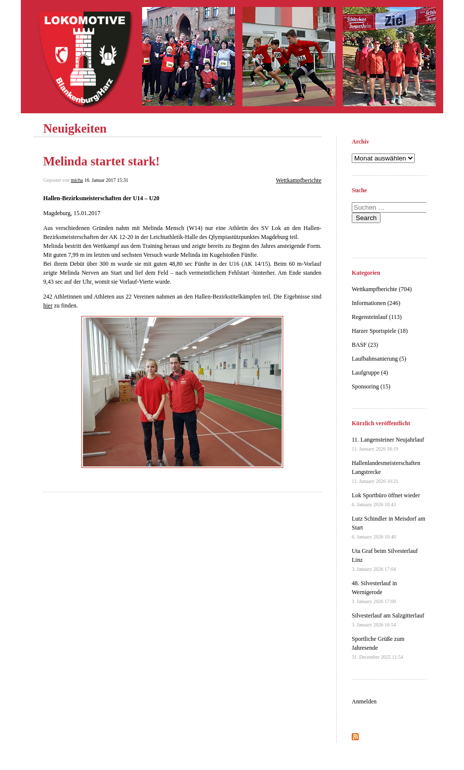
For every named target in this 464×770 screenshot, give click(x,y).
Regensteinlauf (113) (377, 316)
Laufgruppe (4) (370, 372)
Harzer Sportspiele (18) (380, 330)
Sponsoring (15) (371, 386)
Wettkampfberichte (298, 180)
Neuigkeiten (75, 128)
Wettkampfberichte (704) (382, 289)
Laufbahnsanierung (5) (379, 358)
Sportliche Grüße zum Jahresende (378, 647)
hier (48, 305)
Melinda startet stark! (101, 161)
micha (77, 180)
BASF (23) (365, 344)
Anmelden (364, 701)
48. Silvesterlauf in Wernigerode (374, 592)
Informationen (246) (376, 303)
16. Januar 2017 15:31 (106, 180)
